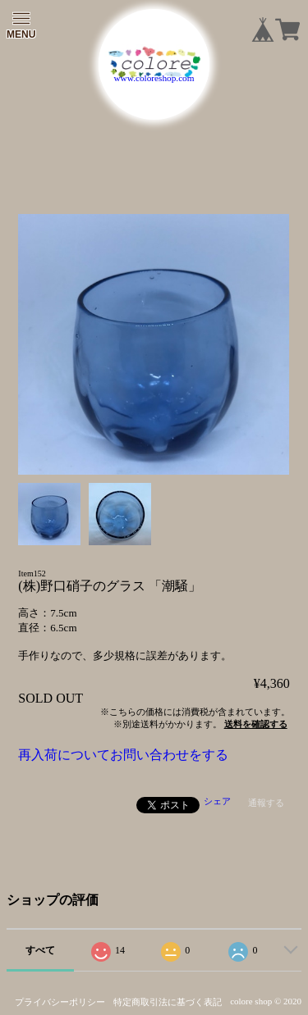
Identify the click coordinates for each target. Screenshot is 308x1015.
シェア (217, 801)
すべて (40, 950)
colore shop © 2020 (265, 1001)
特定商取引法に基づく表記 (167, 1002)
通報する (266, 803)
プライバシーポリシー (60, 1002)
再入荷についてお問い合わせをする (123, 755)
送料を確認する (255, 724)
